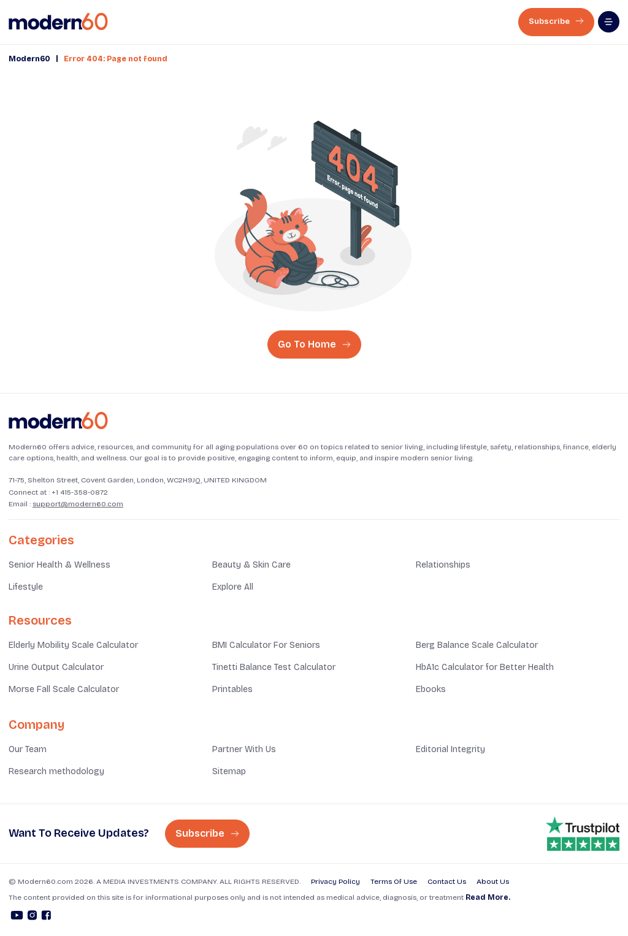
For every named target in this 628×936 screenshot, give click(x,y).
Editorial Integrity (450, 749)
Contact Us (446, 881)
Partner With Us (244, 749)
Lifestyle (26, 587)
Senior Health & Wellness (59, 565)
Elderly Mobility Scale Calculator (73, 645)
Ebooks (431, 689)
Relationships (443, 565)
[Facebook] (46, 917)
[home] (58, 22)
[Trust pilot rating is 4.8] (582, 833)
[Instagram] (32, 917)
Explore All (232, 587)
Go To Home (314, 344)
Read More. (487, 897)
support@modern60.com (78, 504)
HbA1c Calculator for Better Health (485, 667)
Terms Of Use (393, 881)
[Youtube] (16, 917)
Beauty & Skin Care (251, 565)
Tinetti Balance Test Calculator (273, 667)
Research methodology (56, 771)
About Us (493, 881)
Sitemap (229, 771)
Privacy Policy (335, 881)
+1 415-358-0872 (80, 492)
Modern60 (29, 59)
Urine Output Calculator (56, 667)
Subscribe (556, 21)
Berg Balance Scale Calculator (477, 645)
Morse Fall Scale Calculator (64, 689)
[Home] (58, 421)
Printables (232, 689)
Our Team (28, 749)
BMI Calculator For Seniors (266, 645)
